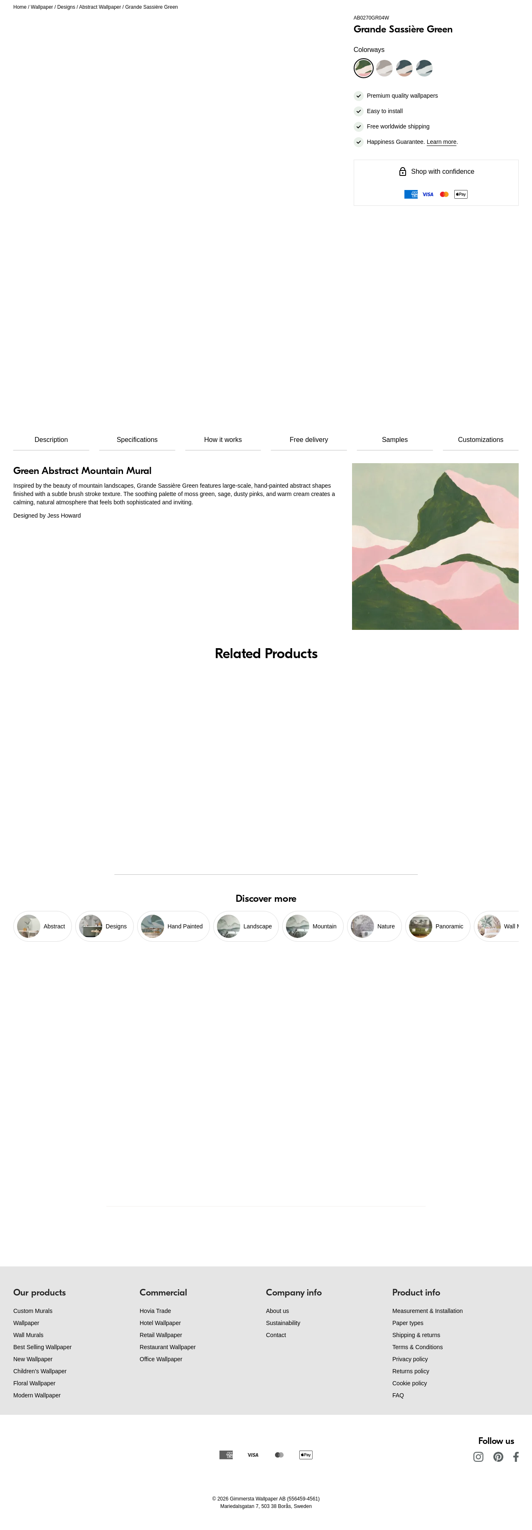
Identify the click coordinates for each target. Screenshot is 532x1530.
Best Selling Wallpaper (42, 1347)
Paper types (408, 1323)
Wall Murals (28, 1335)
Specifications (137, 439)
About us (277, 1311)
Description (51, 439)
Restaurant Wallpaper (168, 1347)
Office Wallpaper (161, 1359)
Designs (66, 7)
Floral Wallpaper (34, 1383)
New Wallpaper (32, 1359)
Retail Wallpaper (161, 1335)
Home (20, 7)
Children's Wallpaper (39, 1371)
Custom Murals (32, 1311)
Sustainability (283, 1323)
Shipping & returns (416, 1335)
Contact (276, 1335)
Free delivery (309, 439)
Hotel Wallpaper (160, 1323)
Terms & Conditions (417, 1347)
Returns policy (410, 1371)
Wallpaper (42, 7)
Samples (395, 439)
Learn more (442, 141)
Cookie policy (409, 1383)
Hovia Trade (155, 1311)
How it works (223, 439)
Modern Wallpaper (37, 1395)
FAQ (398, 1395)
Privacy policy (410, 1359)
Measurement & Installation (427, 1311)
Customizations (480, 439)
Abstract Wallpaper (100, 7)
